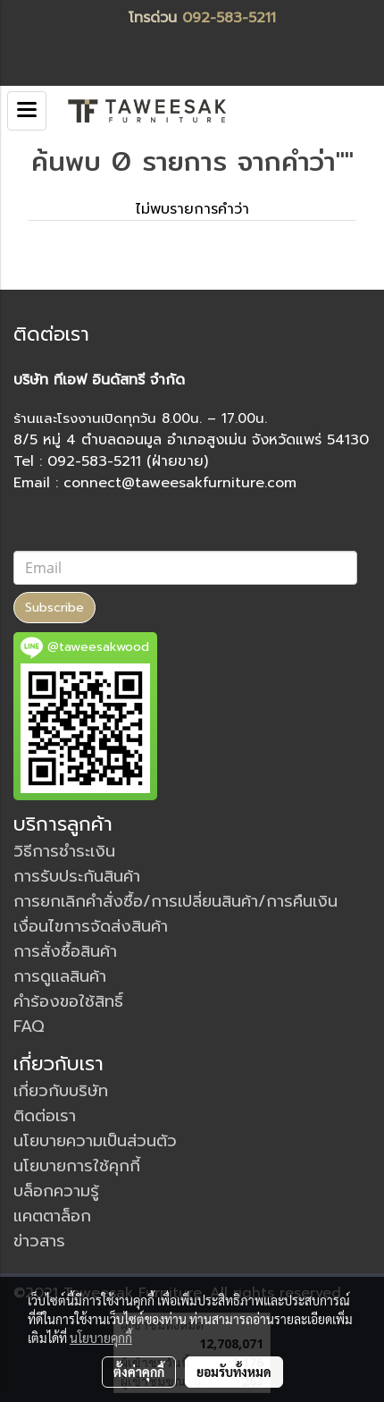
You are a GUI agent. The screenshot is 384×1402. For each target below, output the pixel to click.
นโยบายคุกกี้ (101, 1338)
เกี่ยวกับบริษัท (60, 1090)
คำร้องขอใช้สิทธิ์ (68, 1001)
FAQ (29, 1026)
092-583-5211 (229, 18)
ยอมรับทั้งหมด (233, 1372)
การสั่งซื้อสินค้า (65, 951)
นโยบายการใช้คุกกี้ (76, 1165)
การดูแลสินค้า (59, 976)
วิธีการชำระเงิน (64, 851)
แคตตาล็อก (52, 1216)
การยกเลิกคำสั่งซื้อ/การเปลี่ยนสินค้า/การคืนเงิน (175, 901)
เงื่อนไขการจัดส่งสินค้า (90, 926)
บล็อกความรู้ (56, 1191)
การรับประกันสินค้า (76, 876)
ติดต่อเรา (44, 1115)
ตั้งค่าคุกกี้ (138, 1372)
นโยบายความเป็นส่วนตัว (95, 1140)
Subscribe (54, 607)
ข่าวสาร (39, 1241)
